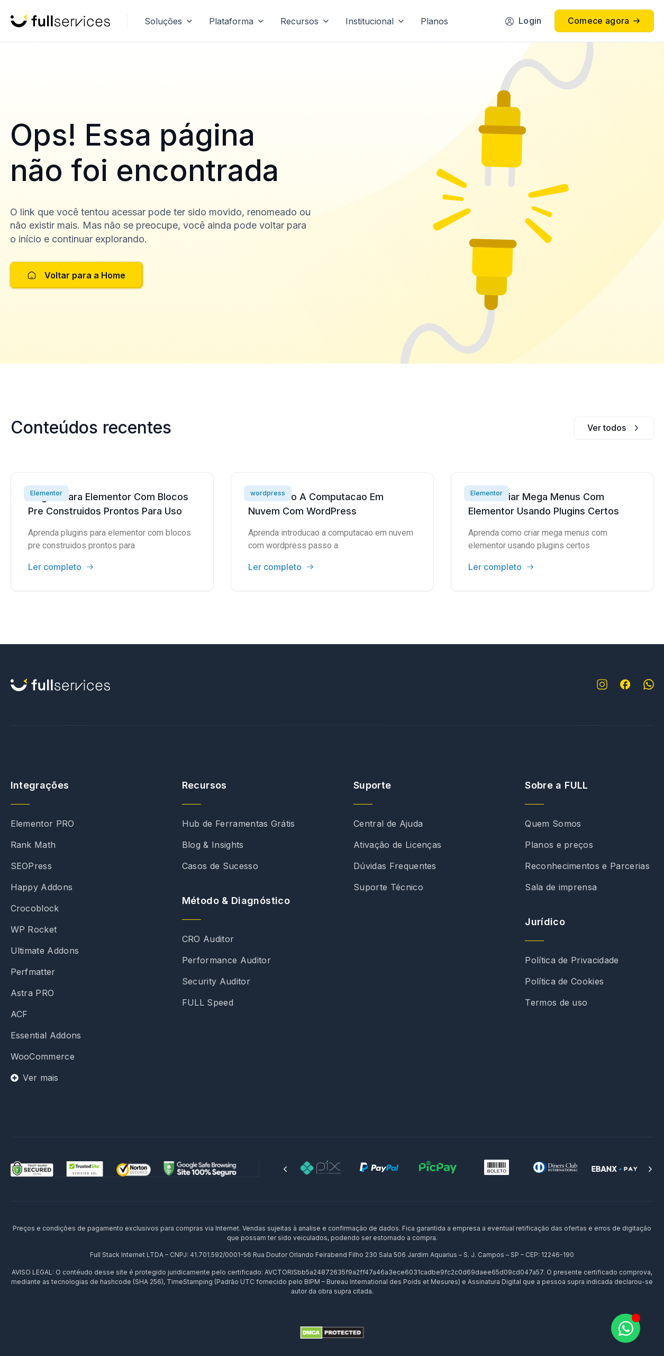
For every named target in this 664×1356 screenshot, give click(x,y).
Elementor (46, 493)
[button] (285, 1169)
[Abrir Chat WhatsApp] (625, 1328)
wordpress (267, 493)
